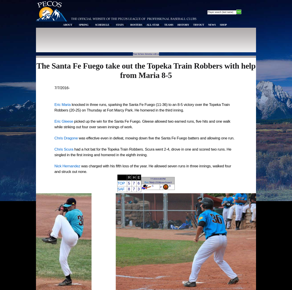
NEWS (212, 24)
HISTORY (183, 24)
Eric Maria (63, 105)
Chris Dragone (66, 138)
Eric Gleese (64, 121)
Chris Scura (64, 149)
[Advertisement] (118, 42)
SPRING (85, 24)
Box (147, 182)
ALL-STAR (154, 24)
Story (152, 182)
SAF (121, 189)
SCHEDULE (103, 24)
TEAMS (168, 24)
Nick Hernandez (67, 166)
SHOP (223, 24)
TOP (121, 183)
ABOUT (69, 24)
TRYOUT (198, 24)
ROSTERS (137, 24)
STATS (121, 24)
